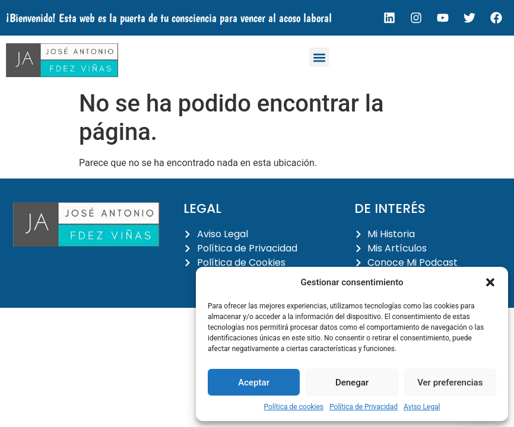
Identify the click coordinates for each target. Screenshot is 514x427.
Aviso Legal (422, 407)
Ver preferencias (450, 382)
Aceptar (253, 382)
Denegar (352, 382)
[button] (490, 282)
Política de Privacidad (363, 407)
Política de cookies (294, 407)
